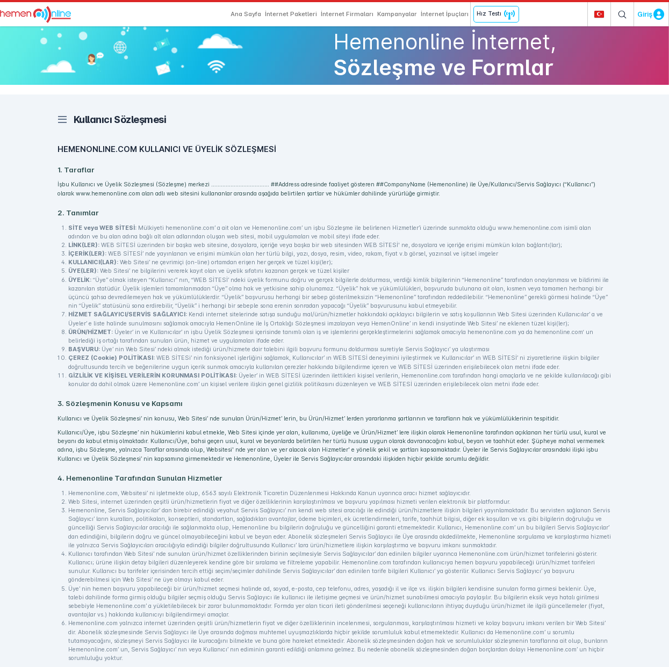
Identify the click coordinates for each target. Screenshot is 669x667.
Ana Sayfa (246, 14)
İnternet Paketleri (291, 14)
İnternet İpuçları (445, 14)
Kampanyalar (397, 14)
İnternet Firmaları (347, 14)
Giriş (644, 14)
